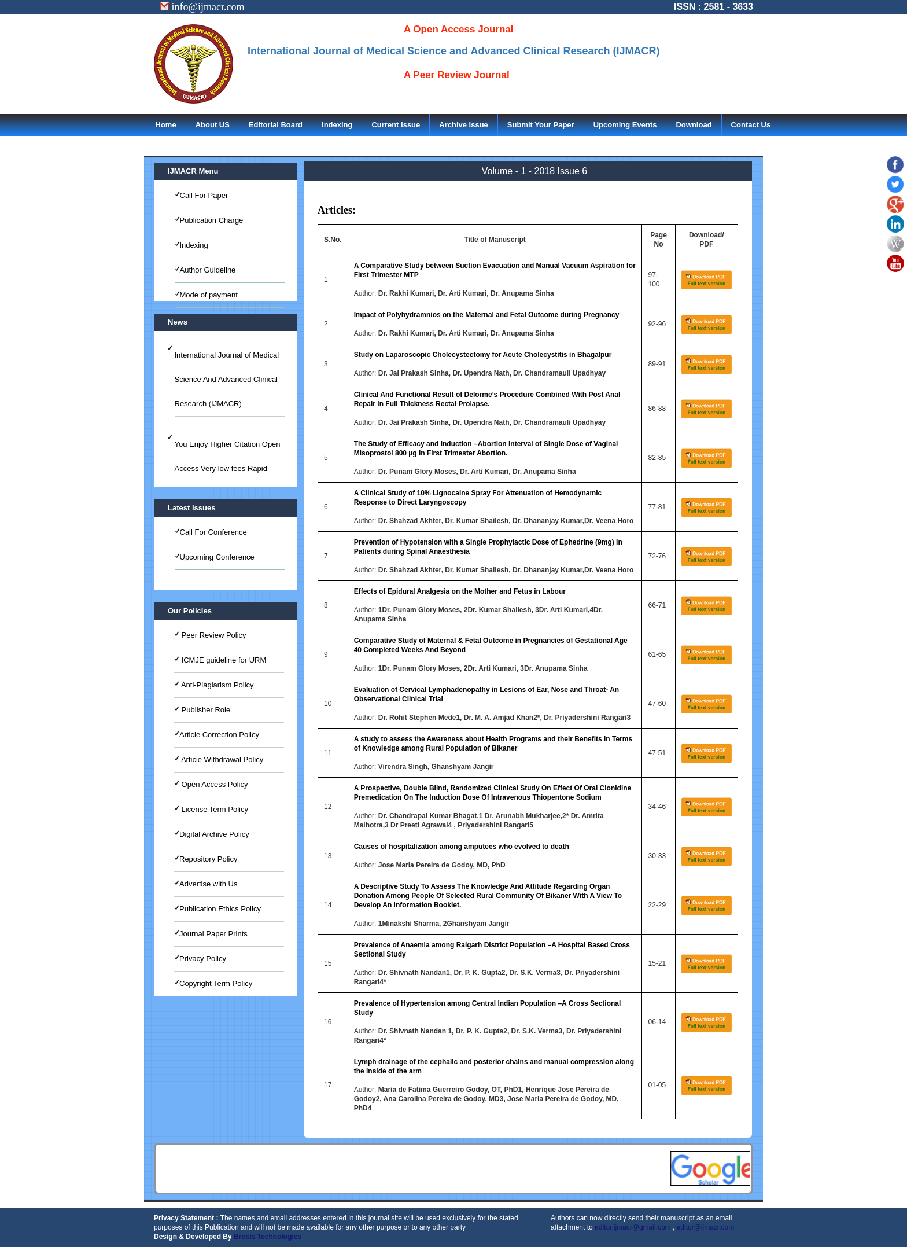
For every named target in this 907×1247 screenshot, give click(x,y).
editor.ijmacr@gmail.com (633, 1227)
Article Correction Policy (219, 734)
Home (166, 124)
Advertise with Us (208, 884)
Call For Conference (213, 532)
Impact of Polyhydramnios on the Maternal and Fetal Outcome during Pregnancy (487, 315)
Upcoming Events (625, 124)
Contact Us (751, 124)
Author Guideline (208, 270)
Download (693, 124)
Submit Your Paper (540, 124)
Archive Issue (463, 124)
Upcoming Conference (217, 557)
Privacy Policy (202, 958)
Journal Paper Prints (213, 933)
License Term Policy (213, 809)
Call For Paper (204, 195)
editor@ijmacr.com (706, 1227)
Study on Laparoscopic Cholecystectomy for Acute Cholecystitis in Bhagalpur (483, 355)
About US (213, 124)
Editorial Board (276, 124)
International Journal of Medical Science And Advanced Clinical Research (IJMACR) (227, 379)
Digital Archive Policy (214, 834)
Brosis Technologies (267, 1237)
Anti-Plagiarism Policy (216, 684)
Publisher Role (204, 709)
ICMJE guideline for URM (222, 660)
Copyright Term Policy (215, 983)
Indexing (337, 124)
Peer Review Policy (212, 635)
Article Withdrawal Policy (221, 759)
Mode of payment (209, 294)
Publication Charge (212, 220)
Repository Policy (208, 859)
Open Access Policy (213, 784)
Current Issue (395, 124)
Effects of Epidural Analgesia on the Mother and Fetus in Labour (460, 591)
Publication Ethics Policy (220, 908)
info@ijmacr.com (202, 7)
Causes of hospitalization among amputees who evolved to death (461, 847)
